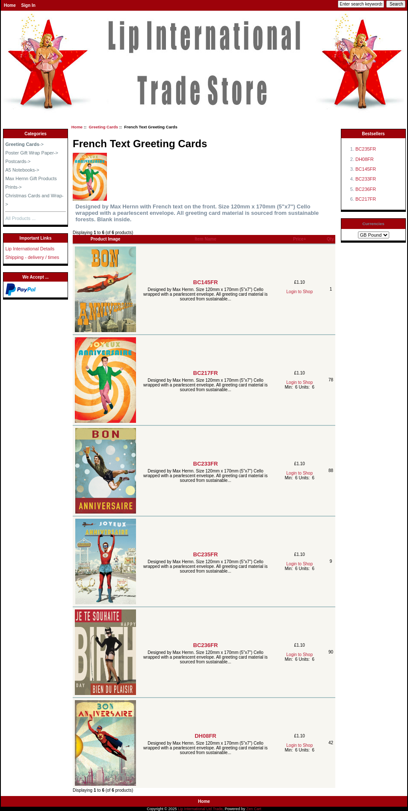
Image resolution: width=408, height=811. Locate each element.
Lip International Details (29, 248)
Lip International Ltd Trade (200, 809)
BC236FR (205, 645)
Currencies (373, 223)
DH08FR (205, 736)
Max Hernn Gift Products (30, 178)
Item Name (205, 239)
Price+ (299, 239)
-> (24, 144)
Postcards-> (17, 161)
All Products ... (20, 218)
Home (10, 5)
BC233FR (205, 463)
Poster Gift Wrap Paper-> (31, 152)
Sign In (28, 5)
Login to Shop (300, 291)
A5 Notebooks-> (22, 169)
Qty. (331, 239)
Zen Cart (253, 809)
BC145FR (205, 282)
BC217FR (205, 373)
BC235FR (205, 554)
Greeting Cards (103, 127)
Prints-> (13, 187)
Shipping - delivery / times (32, 257)
